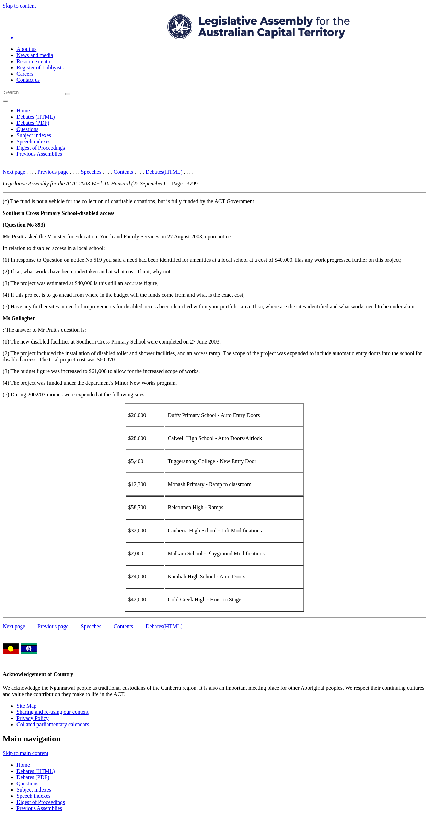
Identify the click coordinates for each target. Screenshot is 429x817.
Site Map (26, 706)
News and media (34, 55)
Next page (14, 172)
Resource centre (34, 61)
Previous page (52, 172)
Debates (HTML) (35, 117)
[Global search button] (67, 94)
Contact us (28, 80)
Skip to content (19, 6)
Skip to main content (25, 753)
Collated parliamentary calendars (52, 724)
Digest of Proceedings (40, 148)
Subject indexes (33, 135)
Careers (24, 74)
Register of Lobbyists (40, 67)
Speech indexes (33, 141)
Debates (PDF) (32, 123)
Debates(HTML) (164, 172)
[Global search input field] (33, 92)
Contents (123, 172)
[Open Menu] (5, 101)
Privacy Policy (32, 718)
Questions (27, 129)
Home (23, 110)
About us (26, 49)
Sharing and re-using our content (52, 712)
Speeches (91, 172)
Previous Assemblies (39, 154)
